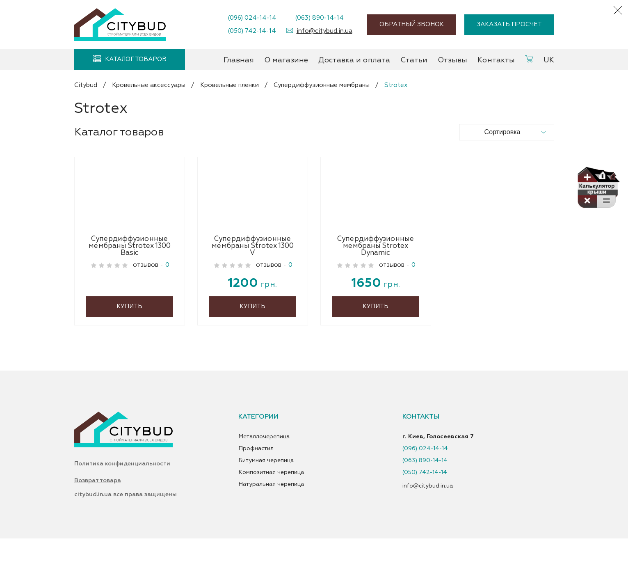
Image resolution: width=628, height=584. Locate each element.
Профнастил (256, 492)
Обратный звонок (411, 24)
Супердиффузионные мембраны (322, 85)
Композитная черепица (271, 515)
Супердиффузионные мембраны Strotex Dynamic (375, 288)
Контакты (496, 60)
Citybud (85, 85)
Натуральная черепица (271, 527)
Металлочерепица (264, 480)
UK (549, 60)
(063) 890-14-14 (319, 18)
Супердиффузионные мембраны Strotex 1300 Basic (129, 288)
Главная (239, 60)
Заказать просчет (509, 24)
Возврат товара (97, 526)
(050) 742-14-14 (252, 31)
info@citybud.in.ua (324, 31)
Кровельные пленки (229, 85)
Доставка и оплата (354, 60)
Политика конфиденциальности (122, 508)
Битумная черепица (266, 503)
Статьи (413, 60)
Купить (129, 349)
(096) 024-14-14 (252, 18)
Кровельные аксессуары (148, 85)
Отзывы (452, 60)
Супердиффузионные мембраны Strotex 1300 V (252, 288)
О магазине (286, 60)
